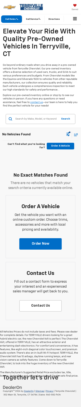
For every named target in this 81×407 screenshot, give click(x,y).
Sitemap (39, 391)
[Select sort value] (75, 134)
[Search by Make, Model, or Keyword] (36, 119)
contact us (36, 102)
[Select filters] (68, 135)
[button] (11, 19)
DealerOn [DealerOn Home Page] (29, 391)
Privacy (49, 391)
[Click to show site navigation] (75, 19)
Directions (54, 19)
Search (65, 119)
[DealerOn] (12, 387)
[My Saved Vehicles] (75, 7)
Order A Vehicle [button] (60, 146)
